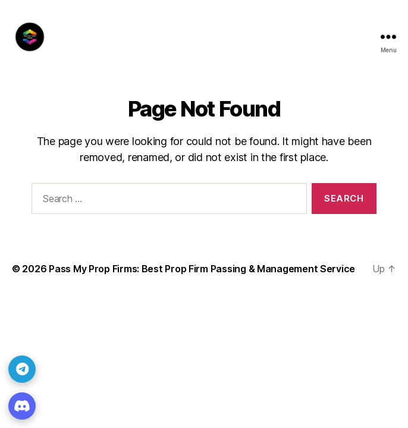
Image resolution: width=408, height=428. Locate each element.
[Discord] (22, 406)
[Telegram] (22, 369)
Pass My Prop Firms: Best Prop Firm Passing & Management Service (202, 269)
